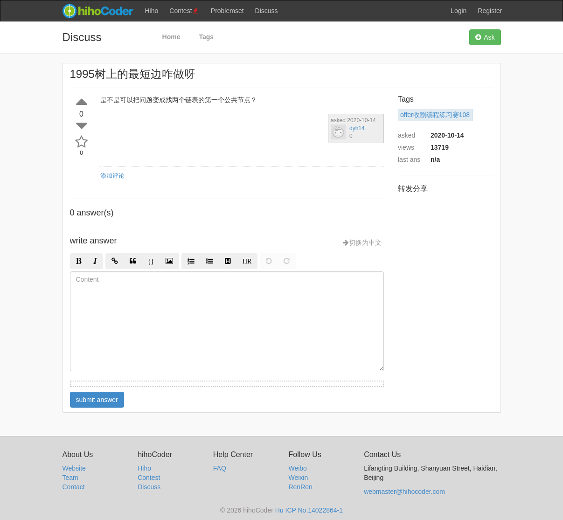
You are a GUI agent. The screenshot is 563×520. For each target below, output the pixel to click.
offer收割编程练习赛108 (435, 114)
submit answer (97, 399)
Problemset (227, 10)
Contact (74, 487)
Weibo (297, 468)
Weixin (298, 477)
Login (458, 10)
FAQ (219, 468)
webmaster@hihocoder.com (404, 491)
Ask (484, 37)
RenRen (300, 487)
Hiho (152, 10)
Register (490, 10)
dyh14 (357, 128)
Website (74, 468)
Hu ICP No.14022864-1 (309, 510)
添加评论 (112, 175)
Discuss (266, 10)
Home (171, 37)
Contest (184, 11)
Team (70, 477)
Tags (206, 37)
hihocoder (97, 10)
